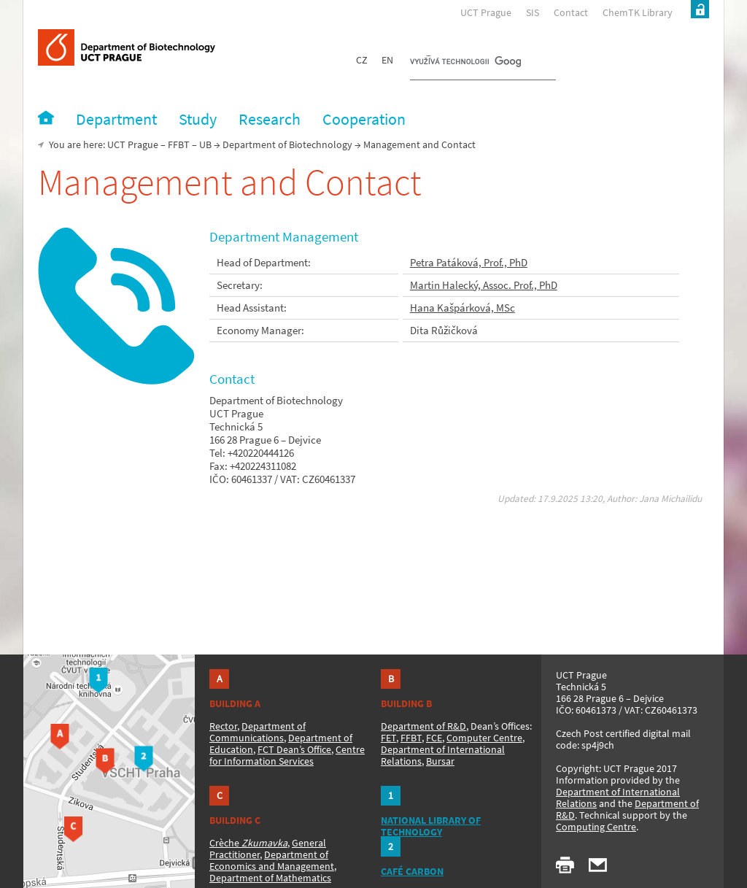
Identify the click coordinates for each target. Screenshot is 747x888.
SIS (532, 12)
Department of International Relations (618, 797)
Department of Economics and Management (271, 860)
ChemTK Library (638, 12)
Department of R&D (423, 726)
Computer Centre (484, 737)
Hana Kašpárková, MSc (462, 307)
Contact (571, 12)
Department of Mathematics (270, 877)
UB (205, 144)
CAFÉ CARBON (412, 871)
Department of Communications (257, 731)
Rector (223, 726)
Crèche (248, 842)
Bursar (440, 761)
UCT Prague (485, 12)
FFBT (179, 144)
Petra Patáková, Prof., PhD (468, 262)
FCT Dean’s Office (294, 749)
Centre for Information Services (287, 755)
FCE (434, 737)
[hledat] (465, 62)
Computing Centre (596, 826)
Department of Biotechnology (287, 144)
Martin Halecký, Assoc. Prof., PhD (483, 285)
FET (388, 737)
